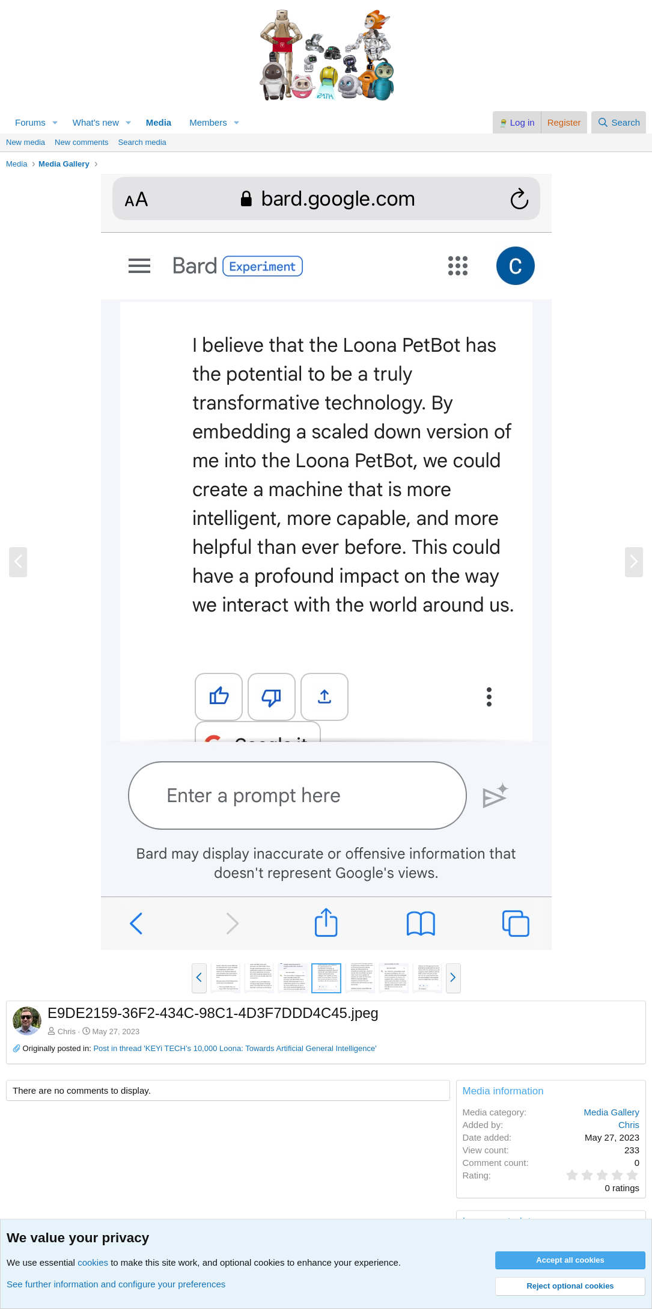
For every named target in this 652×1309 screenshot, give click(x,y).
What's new (96, 122)
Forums (30, 122)
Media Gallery (611, 1112)
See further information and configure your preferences (116, 1284)
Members (208, 122)
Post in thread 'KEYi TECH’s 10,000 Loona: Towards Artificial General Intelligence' (234, 1048)
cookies (93, 1262)
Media (159, 122)
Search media (142, 142)
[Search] (618, 122)
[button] (55, 122)
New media (25, 142)
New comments (82, 142)
